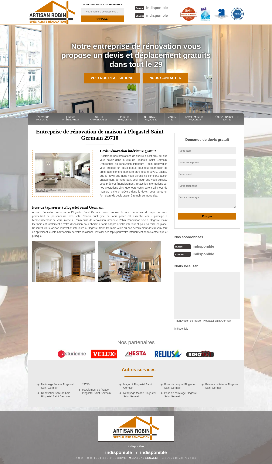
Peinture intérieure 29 (70, 118)
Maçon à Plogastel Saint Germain (137, 385)
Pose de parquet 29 (125, 118)
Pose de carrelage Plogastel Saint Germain (180, 394)
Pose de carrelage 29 (98, 118)
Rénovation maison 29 (42, 118)
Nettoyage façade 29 (151, 118)
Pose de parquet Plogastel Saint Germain (179, 385)
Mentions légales (144, 457)
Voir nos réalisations (112, 78)
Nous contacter (165, 78)
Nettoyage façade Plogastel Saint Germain (57, 385)
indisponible (151, 8)
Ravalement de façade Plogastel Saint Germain (96, 391)
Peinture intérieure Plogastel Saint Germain (222, 385)
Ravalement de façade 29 (194, 118)
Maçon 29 (172, 118)
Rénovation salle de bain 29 (227, 118)
